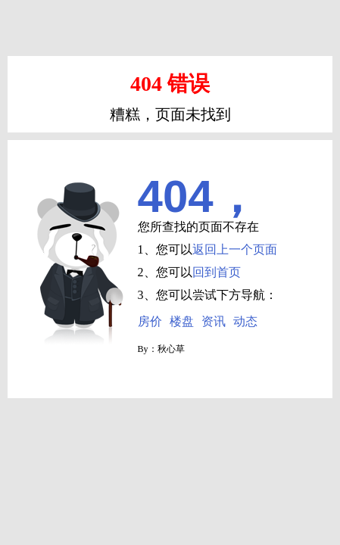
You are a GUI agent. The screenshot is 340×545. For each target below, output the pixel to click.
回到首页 (216, 272)
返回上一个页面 (234, 249)
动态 (245, 321)
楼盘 (182, 321)
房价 (150, 321)
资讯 (213, 321)
